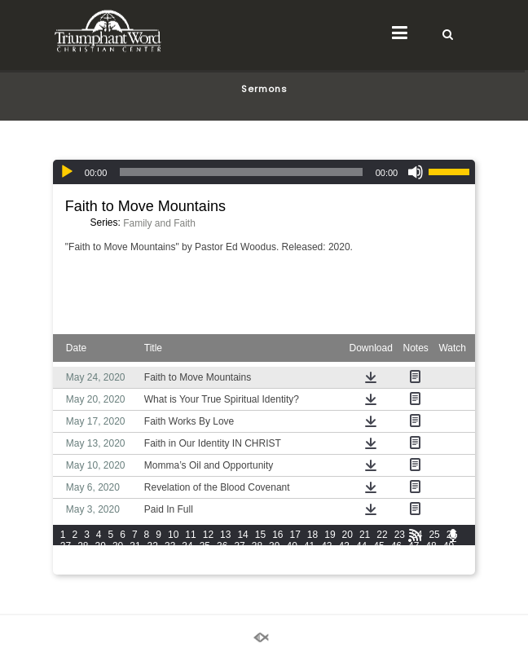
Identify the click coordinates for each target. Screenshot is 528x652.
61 (257, 557)
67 (361, 557)
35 (205, 546)
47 (413, 546)
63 (291, 557)
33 (170, 546)
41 (309, 546)
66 (344, 557)
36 (222, 546)
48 (430, 546)
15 (260, 534)
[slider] (241, 172)
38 (257, 546)
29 (100, 546)
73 (65, 569)
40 (291, 546)
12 (208, 534)
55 (152, 557)
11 (190, 534)
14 (242, 534)
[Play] (67, 172)
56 (170, 557)
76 (117, 569)
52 (100, 557)
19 (329, 534)
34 (187, 546)
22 (381, 534)
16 (277, 534)
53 (117, 557)
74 (82, 569)
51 (82, 557)
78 (152, 569)
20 (347, 534)
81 (205, 569)
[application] (264, 172)
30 (117, 546)
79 (170, 569)
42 (326, 546)
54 (135, 557)
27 (65, 546)
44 (361, 546)
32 (152, 546)
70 (413, 557)
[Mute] (415, 172)
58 (205, 557)
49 (448, 546)
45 (378, 546)
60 (239, 557)
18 (312, 534)
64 (309, 557)
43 (344, 546)
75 (100, 569)
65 (326, 557)
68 (378, 557)
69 (396, 557)
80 (187, 569)
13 (225, 534)
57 (187, 557)
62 (274, 557)
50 (65, 557)
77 (135, 569)
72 (448, 557)
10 (173, 534)
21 (364, 534)
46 (396, 546)
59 (222, 557)
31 (135, 546)
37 (239, 546)
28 (82, 546)
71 (430, 557)
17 (295, 534)
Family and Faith (159, 223)
